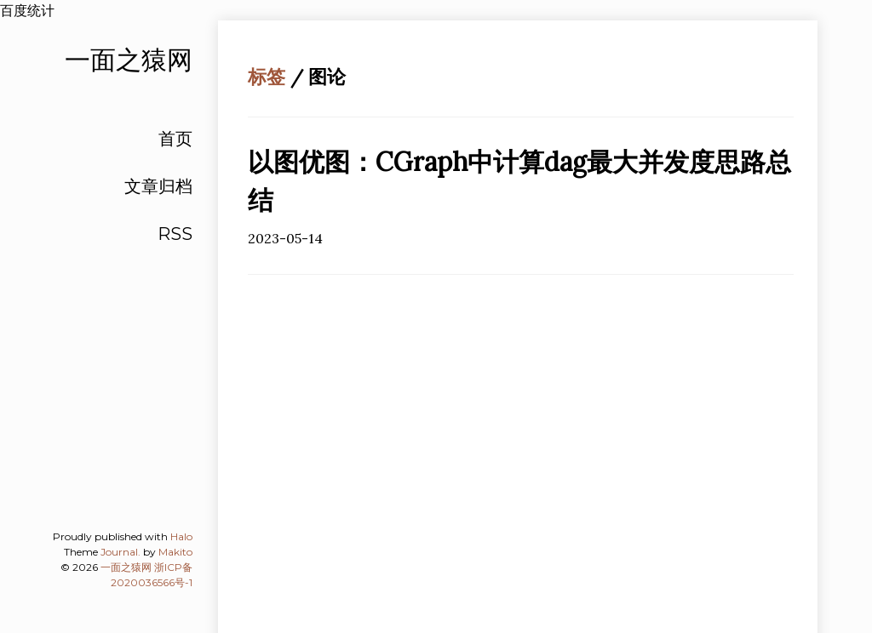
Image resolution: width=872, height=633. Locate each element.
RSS (175, 234)
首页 (175, 138)
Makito (175, 551)
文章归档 (158, 186)
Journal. (120, 551)
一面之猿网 (126, 567)
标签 (266, 76)
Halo (181, 536)
